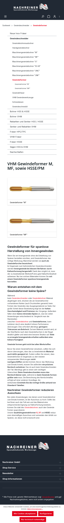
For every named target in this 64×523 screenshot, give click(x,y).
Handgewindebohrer (20, 48)
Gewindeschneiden (19, 298)
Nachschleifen (16, 152)
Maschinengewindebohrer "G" (24, 61)
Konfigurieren (46, 513)
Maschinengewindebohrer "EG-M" (26, 66)
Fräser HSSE (16, 142)
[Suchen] (43, 16)
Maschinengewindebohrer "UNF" (26, 75)
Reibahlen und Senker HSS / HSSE (26, 121)
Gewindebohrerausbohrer (23, 43)
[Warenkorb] (60, 16)
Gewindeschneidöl (20, 107)
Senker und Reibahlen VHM (23, 126)
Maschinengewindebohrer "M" (25, 52)
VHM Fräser (15, 137)
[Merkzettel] (49, 16)
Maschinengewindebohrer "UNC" (26, 71)
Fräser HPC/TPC (18, 132)
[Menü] (5, 16)
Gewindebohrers (31, 407)
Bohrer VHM (16, 116)
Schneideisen (17, 102)
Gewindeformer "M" (22, 84)
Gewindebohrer (22, 322)
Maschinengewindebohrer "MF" (25, 57)
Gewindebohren (39, 298)
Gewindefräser (18, 93)
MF (40, 413)
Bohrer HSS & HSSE (20, 111)
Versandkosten (48, 497)
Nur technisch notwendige (32, 519)
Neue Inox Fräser (18, 33)
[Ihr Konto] (55, 16)
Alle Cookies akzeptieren (25, 513)
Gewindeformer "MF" (22, 88)
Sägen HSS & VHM (19, 147)
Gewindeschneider (19, 38)
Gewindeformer (19, 80)
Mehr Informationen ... (35, 509)
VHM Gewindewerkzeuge (22, 97)
